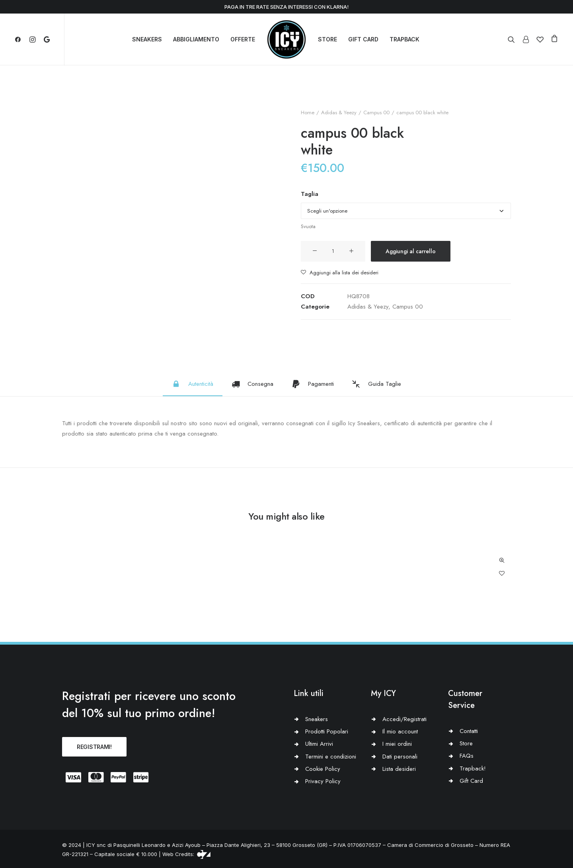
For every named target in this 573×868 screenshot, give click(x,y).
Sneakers (316, 719)
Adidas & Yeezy (339, 112)
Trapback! (473, 768)
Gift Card (471, 780)
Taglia (309, 194)
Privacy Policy (323, 781)
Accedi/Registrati (404, 719)
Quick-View (501, 560)
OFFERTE (242, 39)
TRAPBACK (404, 39)
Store (466, 743)
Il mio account (400, 731)
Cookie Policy (322, 768)
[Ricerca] (513, 39)
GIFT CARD (363, 39)
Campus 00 (376, 112)
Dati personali (399, 756)
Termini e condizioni (330, 756)
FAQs (467, 755)
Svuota (308, 226)
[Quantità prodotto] (333, 251)
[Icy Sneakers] (286, 39)
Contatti (469, 731)
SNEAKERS (147, 39)
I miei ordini (397, 743)
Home (307, 112)
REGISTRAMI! (94, 746)
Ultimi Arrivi (319, 743)
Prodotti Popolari (326, 731)
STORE (327, 39)
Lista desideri (399, 768)
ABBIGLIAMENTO (196, 39)
